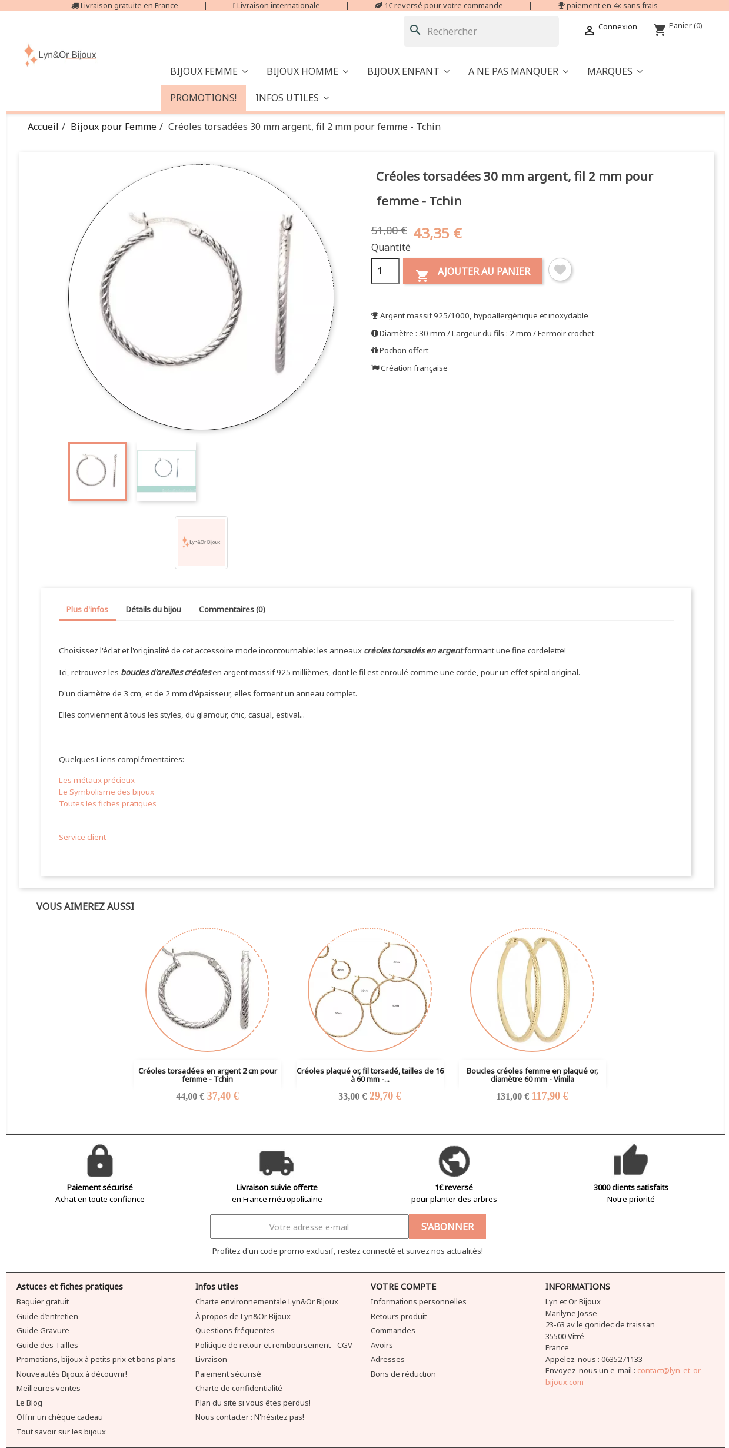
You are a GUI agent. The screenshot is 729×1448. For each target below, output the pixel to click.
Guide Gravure (42, 1330)
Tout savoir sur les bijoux (61, 1431)
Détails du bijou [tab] (153, 609)
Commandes (393, 1330)
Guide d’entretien (47, 1316)
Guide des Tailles (47, 1345)
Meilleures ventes (48, 1388)
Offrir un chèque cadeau (59, 1417)
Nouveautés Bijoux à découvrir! (71, 1374)
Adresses (388, 1359)
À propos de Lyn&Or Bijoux (243, 1316)
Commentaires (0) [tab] (232, 609)
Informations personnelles (419, 1301)
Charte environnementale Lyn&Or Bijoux (266, 1301)
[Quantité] (385, 271)
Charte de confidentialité (238, 1388)
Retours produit (399, 1316)
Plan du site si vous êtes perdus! (253, 1402)
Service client (82, 837)
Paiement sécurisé (228, 1374)
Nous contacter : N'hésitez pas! (249, 1417)
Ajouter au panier (472, 274)
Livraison (211, 1359)
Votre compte (403, 1286)
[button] (518, 71)
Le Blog (29, 1402)
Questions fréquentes (235, 1330)
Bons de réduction (403, 1374)
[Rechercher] (481, 31)
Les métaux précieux (97, 780)
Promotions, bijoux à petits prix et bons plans (96, 1359)
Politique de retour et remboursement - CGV (273, 1345)
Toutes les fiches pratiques (108, 803)
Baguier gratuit (42, 1301)
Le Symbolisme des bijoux (106, 791)
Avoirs (382, 1345)
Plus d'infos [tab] (87, 609)
